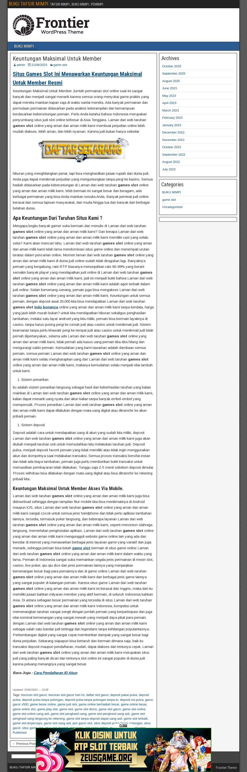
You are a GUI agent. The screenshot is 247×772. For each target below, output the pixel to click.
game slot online (134, 709)
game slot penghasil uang (69, 714)
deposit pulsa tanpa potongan (42, 700)
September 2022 (173, 154)
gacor (149, 700)
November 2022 (173, 140)
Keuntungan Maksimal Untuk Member (57, 58)
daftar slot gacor (97, 695)
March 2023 (170, 110)
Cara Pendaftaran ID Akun (55, 673)
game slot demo (86, 709)
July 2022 (169, 169)
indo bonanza (46, 307)
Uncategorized (172, 207)
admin (21, 65)
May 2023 (169, 95)
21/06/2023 (39, 65)
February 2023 (172, 117)
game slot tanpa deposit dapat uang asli (94, 718)
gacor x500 (20, 704)
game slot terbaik (136, 718)
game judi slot (67, 704)
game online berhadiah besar (99, 704)
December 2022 (173, 132)
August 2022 (171, 162)
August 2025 (171, 81)
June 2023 (169, 88)
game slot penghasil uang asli (109, 714)
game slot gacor (110, 709)
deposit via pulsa (132, 700)
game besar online (43, 704)
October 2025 (171, 66)
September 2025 (173, 73)
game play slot (47, 709)
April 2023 (169, 103)
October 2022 (171, 147)
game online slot (24, 709)
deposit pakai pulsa (123, 695)
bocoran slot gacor (34, 695)
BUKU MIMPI (24, 46)
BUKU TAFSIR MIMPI (28, 4)
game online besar (133, 704)
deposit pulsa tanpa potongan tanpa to (91, 700)
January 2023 (171, 125)
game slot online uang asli (31, 714)
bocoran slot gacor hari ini (66, 695)
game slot (60, 65)
